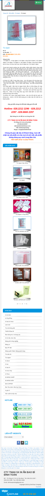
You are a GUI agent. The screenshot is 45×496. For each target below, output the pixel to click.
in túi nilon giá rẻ (10, 468)
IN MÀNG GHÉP (9, 377)
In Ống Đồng (36, 461)
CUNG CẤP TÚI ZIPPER (22, 282)
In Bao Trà (4, 466)
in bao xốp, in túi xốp (33, 454)
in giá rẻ (7, 390)
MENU (38, 2)
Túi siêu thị (8, 354)
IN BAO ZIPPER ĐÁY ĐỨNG (22, 300)
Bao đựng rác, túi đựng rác (12, 334)
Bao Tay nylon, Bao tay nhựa (13, 387)
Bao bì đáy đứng (36, 451)
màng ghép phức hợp (26, 451)
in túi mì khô (10, 449)
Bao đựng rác (33, 452)
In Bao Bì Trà (11, 466)
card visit (7, 324)
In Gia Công (10, 461)
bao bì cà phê (39, 465)
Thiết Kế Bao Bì (9, 331)
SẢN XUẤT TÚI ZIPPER (22, 265)
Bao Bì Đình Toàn (31, 465)
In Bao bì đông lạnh (24, 460)
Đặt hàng (5, 56)
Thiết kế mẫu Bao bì (22, 454)
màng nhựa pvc (34, 457)
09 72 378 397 (29, 494)
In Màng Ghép (14, 463)
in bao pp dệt (7, 451)
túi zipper (7, 465)
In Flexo (7, 374)
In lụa (6, 364)
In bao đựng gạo (18, 449)
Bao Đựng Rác (14, 465)
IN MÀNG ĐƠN (9, 380)
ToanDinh (38, 486)
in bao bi (25, 466)
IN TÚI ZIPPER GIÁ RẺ (22, 231)
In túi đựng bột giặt (24, 452)
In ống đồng (8, 318)
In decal (7, 361)
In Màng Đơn (21, 463)
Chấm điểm (17, 54)
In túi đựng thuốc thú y (24, 458)
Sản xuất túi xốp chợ (11, 393)
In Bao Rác (28, 463)
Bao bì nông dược (14, 458)
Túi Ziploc (30, 448)
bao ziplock (36, 448)
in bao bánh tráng (33, 460)
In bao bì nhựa (9, 321)
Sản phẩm (11, 13)
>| (26, 303)
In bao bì (7, 367)
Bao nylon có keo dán (6, 448)
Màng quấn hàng (23, 448)
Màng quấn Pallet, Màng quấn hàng (15, 351)
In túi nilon (8, 315)
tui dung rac (36, 466)
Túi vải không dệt (10, 328)
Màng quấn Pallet (35, 458)
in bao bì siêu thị (16, 451)
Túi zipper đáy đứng (22, 163)
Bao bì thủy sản (26, 455)
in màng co (19, 455)
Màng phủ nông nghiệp (11, 341)
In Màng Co (7, 463)
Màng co (7, 344)
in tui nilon (29, 466)
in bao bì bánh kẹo (25, 457)
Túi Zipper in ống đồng (22, 214)
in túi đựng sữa (15, 452)
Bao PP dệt (8, 347)
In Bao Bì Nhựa (22, 465)
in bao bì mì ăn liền (11, 454)
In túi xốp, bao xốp (10, 338)
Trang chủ (5, 13)
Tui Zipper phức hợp (22, 197)
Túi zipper (17, 13)
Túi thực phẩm (28, 461)
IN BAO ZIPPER (22, 248)
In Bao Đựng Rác (35, 463)
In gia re (16, 461)
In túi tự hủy (8, 370)
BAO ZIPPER (9, 384)
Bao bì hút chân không (10, 455)
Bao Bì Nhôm (36, 449)
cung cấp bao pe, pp (27, 449)
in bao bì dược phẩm (13, 460)
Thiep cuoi (21, 461)
